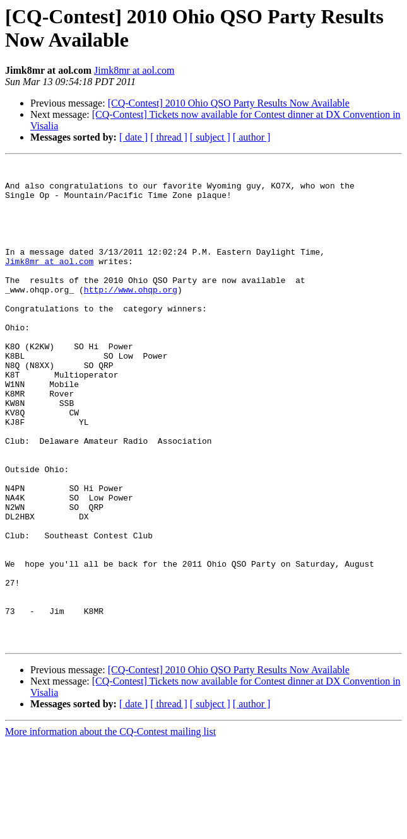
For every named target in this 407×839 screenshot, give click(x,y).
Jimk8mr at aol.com (134, 70)
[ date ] (133, 137)
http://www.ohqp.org (130, 315)
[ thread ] (168, 137)
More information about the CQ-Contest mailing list (110, 828)
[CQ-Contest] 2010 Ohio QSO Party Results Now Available (229, 103)
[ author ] (252, 137)
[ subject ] (210, 137)
